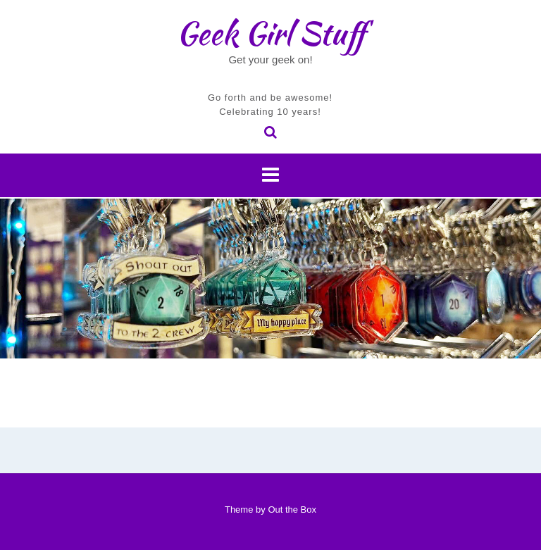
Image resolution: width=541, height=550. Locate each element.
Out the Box (292, 509)
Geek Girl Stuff (271, 33)
